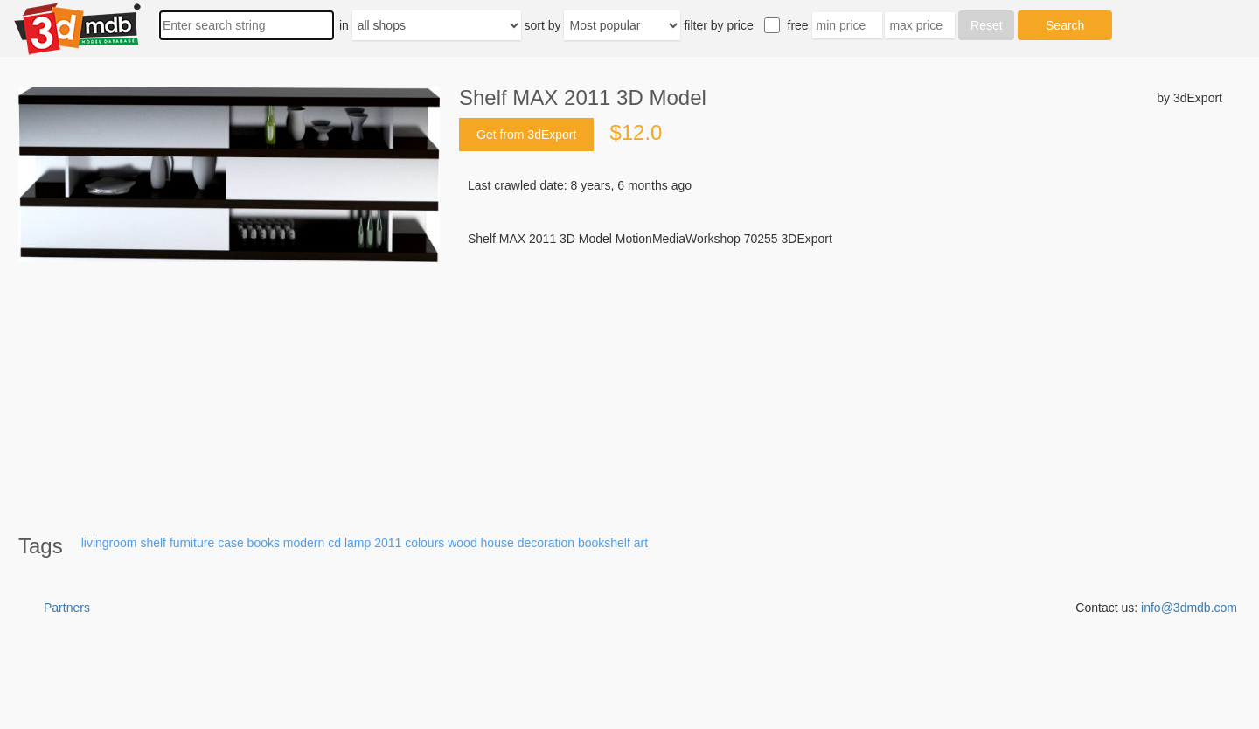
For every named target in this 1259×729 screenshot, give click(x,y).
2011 (387, 543)
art (641, 543)
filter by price (718, 25)
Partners (67, 607)
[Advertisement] (841, 380)
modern (303, 543)
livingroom (109, 543)
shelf (153, 543)
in (344, 25)
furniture (192, 543)
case (231, 543)
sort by (543, 25)
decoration (546, 543)
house (497, 543)
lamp (357, 543)
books (263, 543)
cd (334, 543)
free (798, 25)
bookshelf (604, 543)
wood (462, 543)
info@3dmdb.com (1189, 607)
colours (424, 543)
